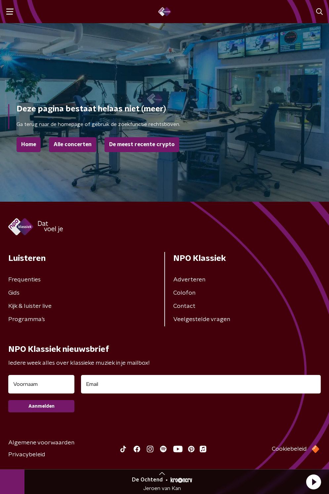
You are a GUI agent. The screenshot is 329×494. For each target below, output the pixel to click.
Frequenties (24, 280)
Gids (14, 293)
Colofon (184, 293)
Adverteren (189, 280)
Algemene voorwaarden (41, 443)
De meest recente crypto (142, 144)
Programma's (26, 319)
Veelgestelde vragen (201, 319)
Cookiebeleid (289, 449)
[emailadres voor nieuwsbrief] (201, 384)
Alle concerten (73, 144)
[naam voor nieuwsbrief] (41, 384)
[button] (313, 481)
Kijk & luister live (30, 306)
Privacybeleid (26, 455)
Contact (184, 306)
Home (28, 144)
